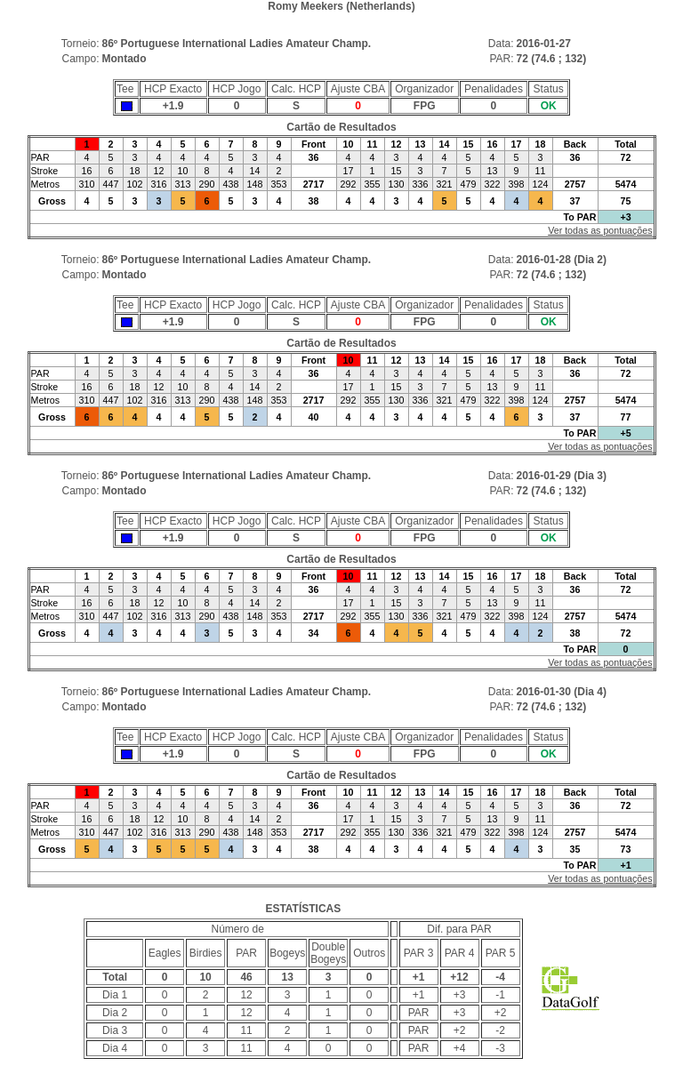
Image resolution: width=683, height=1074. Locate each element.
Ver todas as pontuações (600, 230)
